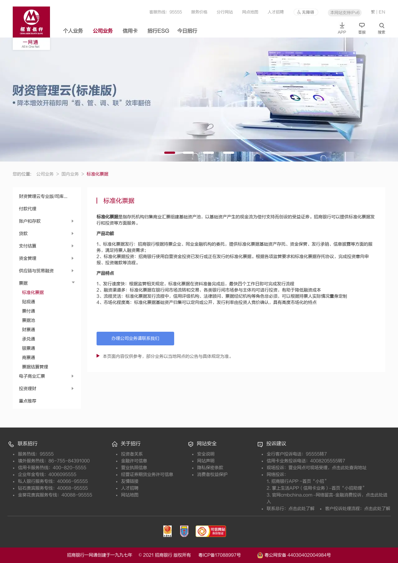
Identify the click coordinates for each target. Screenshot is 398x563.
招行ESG (158, 31)
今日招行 (187, 31)
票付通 (28, 311)
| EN (380, 12)
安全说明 (206, 454)
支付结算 (27, 246)
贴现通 (28, 301)
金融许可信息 (134, 460)
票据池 (28, 320)
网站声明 (206, 460)
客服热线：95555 (165, 12)
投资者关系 (132, 454)
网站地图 (129, 495)
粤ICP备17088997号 (227, 555)
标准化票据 (33, 292)
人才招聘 (276, 12)
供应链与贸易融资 (36, 270)
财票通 (28, 329)
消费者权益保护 (212, 474)
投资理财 (27, 388)
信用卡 (130, 31)
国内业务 (72, 174)
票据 (23, 283)
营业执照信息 (134, 467)
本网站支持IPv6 (345, 12)
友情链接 (129, 481)
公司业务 (103, 31)
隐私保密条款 (210, 467)
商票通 (28, 357)
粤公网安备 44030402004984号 (294, 554)
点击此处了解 (301, 508)
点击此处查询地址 (349, 467)
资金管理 (27, 258)
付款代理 (27, 208)
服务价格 (199, 12)
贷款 (23, 233)
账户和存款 (30, 221)
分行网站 (225, 12)
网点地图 (250, 12)
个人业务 (73, 31)
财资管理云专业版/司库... (43, 196)
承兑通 (28, 339)
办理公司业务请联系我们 (135, 338)
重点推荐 (27, 401)
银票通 (28, 348)
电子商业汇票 (32, 376)
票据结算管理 (35, 367)
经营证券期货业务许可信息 (147, 474)
